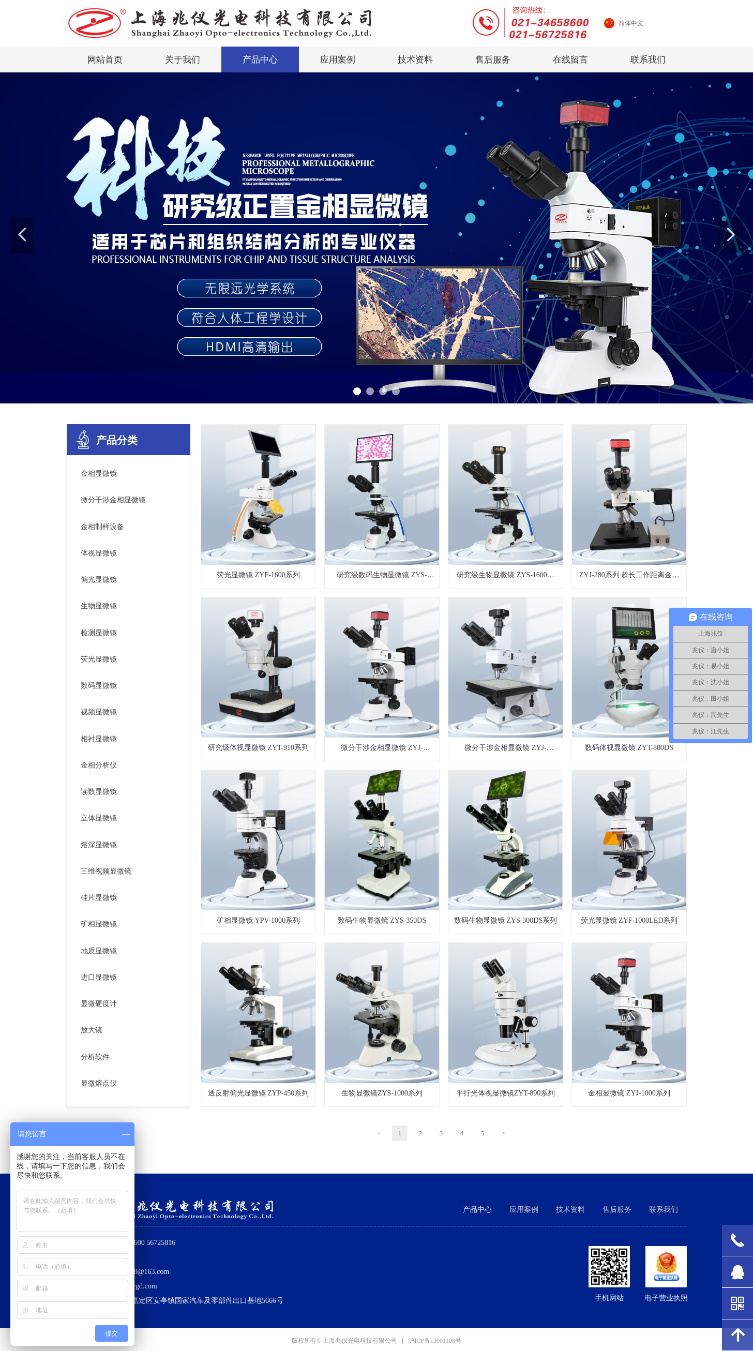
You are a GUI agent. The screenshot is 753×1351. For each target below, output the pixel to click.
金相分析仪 (99, 765)
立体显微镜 (99, 818)
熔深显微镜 (99, 845)
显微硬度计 (99, 1004)
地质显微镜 (99, 951)
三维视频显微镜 (106, 871)
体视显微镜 (99, 553)
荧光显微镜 (99, 659)
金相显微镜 (99, 473)
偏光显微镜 (99, 579)
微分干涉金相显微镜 (113, 500)
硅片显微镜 (99, 898)
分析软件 (95, 1057)
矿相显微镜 (99, 924)
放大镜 (91, 1030)
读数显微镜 (99, 791)
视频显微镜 (99, 712)
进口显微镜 (99, 977)
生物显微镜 (99, 606)
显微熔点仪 (99, 1083)
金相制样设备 (102, 527)
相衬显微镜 (99, 739)
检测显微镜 (99, 633)
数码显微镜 (99, 685)
